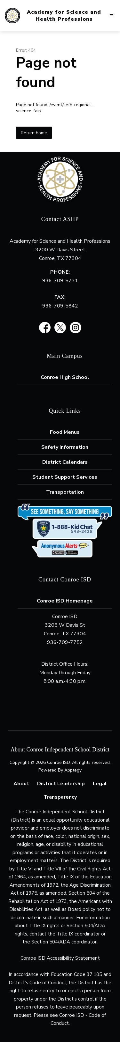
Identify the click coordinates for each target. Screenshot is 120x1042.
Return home (34, 133)
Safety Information (64, 447)
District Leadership (61, 783)
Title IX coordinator (78, 934)
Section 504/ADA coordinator (64, 942)
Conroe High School (65, 377)
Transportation (65, 492)
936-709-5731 (60, 280)
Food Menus (65, 432)
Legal (100, 783)
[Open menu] (111, 15)
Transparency (60, 797)
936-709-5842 (60, 305)
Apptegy (73, 770)
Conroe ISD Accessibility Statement (60, 958)
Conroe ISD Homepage (65, 600)
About (21, 783)
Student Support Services (64, 477)
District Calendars (65, 462)
